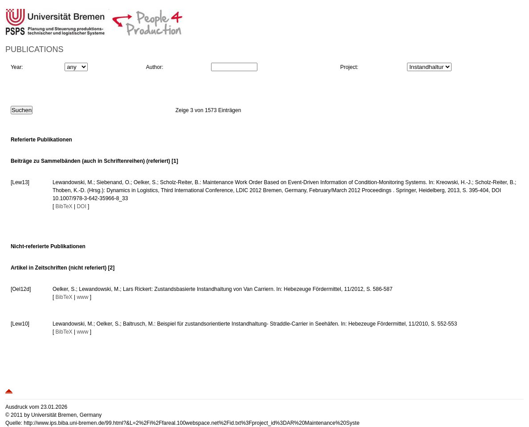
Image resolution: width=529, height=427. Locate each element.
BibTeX (64, 206)
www (82, 297)
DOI (81, 206)
